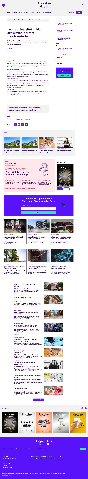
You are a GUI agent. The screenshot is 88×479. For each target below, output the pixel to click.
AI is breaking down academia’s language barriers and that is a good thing (44, 183)
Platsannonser (47, 12)
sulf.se (60, 456)
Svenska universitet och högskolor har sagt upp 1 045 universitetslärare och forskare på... (38, 272)
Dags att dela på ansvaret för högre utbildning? (46, 151)
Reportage (14, 12)
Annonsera (6, 460)
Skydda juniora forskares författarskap (26, 339)
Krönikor (33, 12)
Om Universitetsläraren (9, 458)
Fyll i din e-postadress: (26, 205)
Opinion (43, 180)
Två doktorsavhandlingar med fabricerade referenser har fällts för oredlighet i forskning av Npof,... (60, 272)
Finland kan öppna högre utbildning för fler (36, 237)
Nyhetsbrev (6, 461)
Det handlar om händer (21, 388)
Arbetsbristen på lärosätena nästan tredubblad (37, 267)
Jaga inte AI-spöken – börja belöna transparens (65, 31)
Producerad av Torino (6, 475)
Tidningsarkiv (6, 463)
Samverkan (27, 119)
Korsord (5, 465)
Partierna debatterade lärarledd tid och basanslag (14, 237)
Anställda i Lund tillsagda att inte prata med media (11, 151)
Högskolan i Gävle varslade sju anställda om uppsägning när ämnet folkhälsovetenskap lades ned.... (14, 272)
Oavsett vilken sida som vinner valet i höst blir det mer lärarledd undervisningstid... (14, 242)
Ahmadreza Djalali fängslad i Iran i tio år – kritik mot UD (61, 237)
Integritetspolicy (7, 467)
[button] (15, 124)
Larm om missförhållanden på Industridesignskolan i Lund (29, 151)
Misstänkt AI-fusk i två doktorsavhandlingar (58, 267)
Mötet (20, 12)
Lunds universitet (19, 119)
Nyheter (8, 12)
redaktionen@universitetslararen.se (26, 188)
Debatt (39, 12)
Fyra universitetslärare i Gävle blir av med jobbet (14, 267)
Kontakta (5, 456)
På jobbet (26, 12)
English (5, 469)
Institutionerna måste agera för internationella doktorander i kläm (29, 183)
